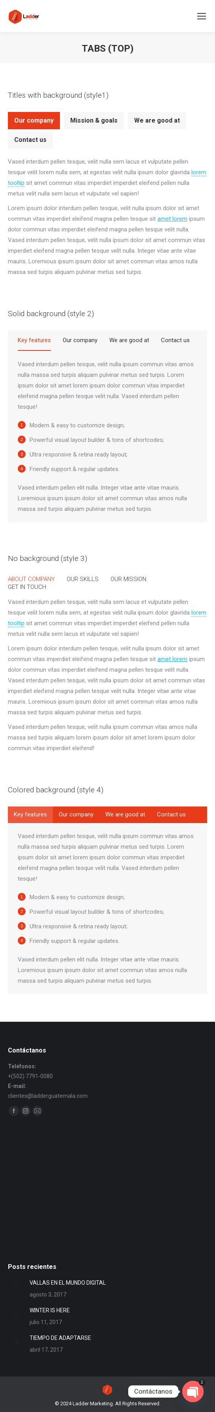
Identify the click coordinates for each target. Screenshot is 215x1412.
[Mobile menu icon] (201, 16)
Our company (34, 120)
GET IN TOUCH (27, 587)
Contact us (30, 139)
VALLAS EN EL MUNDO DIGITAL (68, 1283)
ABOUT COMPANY (31, 579)
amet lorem (172, 218)
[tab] (34, 120)
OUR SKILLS (83, 579)
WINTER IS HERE (50, 1310)
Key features (34, 340)
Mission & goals (94, 120)
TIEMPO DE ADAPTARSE (60, 1338)
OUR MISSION (128, 579)
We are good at (157, 120)
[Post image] (16, 1286)
